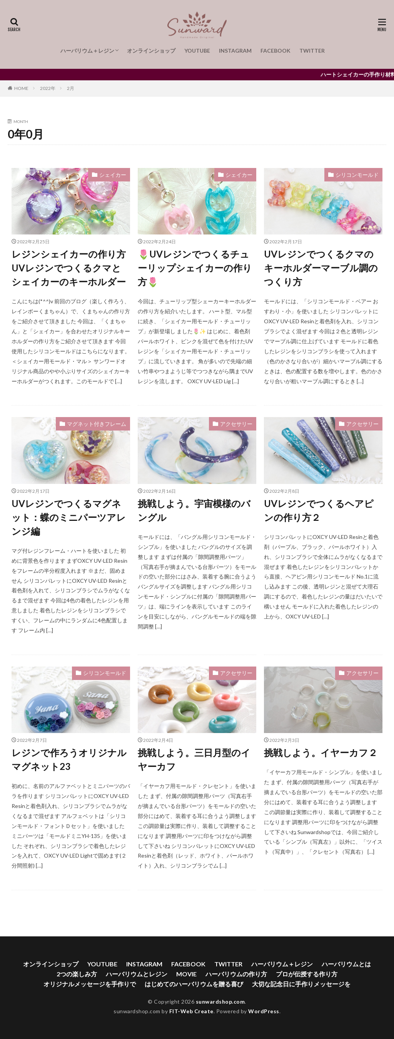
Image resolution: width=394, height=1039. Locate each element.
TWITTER (312, 50)
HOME (21, 88)
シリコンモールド (357, 174)
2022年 (47, 88)
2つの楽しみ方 (77, 973)
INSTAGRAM (235, 50)
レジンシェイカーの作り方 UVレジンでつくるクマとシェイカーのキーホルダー (69, 267)
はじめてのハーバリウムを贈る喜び (194, 983)
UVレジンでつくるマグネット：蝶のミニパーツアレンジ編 (69, 517)
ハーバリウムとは (346, 964)
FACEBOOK (275, 50)
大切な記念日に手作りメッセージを (301, 983)
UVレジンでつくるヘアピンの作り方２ (319, 510)
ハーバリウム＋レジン (87, 50)
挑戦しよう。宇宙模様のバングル (194, 510)
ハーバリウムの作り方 (236, 973)
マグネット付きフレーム (96, 424)
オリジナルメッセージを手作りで (89, 983)
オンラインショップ (151, 50)
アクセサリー (236, 424)
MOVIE (186, 973)
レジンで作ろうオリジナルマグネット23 (69, 759)
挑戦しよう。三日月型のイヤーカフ (194, 759)
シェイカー (112, 174)
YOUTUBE (197, 50)
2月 (70, 88)
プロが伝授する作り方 (306, 973)
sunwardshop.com (220, 1001)
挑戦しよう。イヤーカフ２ (320, 752)
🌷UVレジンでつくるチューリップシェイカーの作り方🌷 (195, 267)
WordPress (263, 1011)
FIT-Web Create (191, 1011)
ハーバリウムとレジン (136, 973)
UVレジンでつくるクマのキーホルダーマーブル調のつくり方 (321, 267)
